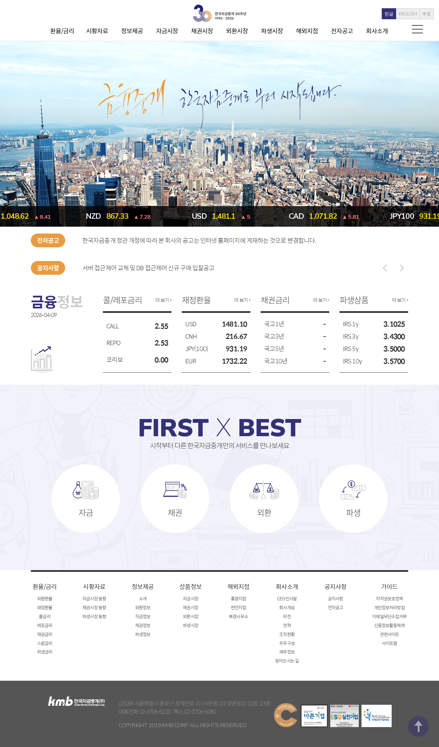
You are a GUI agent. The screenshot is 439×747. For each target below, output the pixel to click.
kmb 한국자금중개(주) (219, 13)
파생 (353, 514)
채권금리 (44, 634)
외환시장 (237, 30)
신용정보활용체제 (389, 625)
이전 (386, 268)
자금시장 (167, 30)
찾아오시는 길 (287, 660)
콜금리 (44, 616)
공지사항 (335, 586)
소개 (142, 598)
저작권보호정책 (389, 598)
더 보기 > (163, 300)
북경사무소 (238, 616)
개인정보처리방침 (389, 607)
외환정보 (142, 607)
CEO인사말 (287, 598)
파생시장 (272, 30)
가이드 (389, 586)
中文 (417, 14)
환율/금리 (62, 30)
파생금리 (44, 651)
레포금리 (44, 625)
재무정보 (286, 651)
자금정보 (142, 616)
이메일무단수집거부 (389, 616)
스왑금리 (44, 643)
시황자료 (97, 30)
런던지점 (238, 607)
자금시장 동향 (94, 598)
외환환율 (44, 598)
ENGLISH (398, 14)
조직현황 (286, 634)
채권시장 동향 (94, 607)
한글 (379, 14)
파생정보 (142, 634)
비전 (286, 616)
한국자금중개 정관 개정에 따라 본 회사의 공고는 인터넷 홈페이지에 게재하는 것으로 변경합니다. (199, 240)
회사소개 (377, 30)
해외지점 (307, 30)
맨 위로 (418, 660)
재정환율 (44, 607)
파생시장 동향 (94, 616)
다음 (400, 268)
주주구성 (286, 643)
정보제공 (132, 30)
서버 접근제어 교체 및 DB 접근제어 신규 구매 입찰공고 (148, 267)
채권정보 (142, 625)
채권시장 (202, 30)
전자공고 (342, 30)
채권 (175, 514)
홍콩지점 (238, 598)
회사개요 (286, 607)
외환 (264, 514)
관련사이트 (389, 634)
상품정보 (190, 586)
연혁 (286, 625)
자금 (86, 514)
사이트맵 (389, 643)
